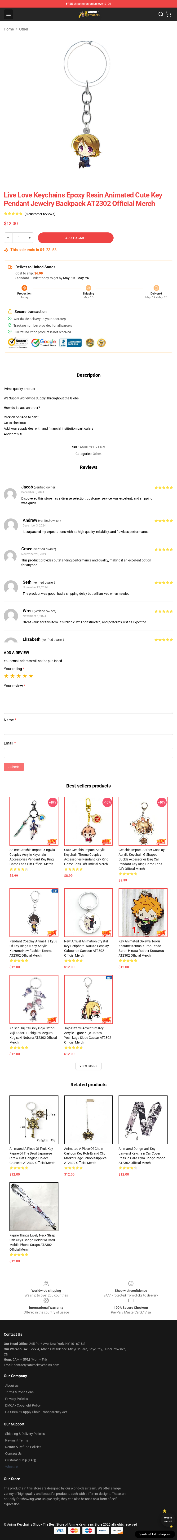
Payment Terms (16, 1440)
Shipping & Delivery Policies (25, 1434)
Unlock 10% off (168, 1519)
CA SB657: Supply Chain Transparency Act (36, 1412)
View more (89, 1066)
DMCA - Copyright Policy (23, 1405)
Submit (14, 767)
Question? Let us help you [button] (155, 1534)
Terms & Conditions (19, 1392)
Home (9, 29)
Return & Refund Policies (23, 1447)
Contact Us (13, 1453)
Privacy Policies (16, 1399)
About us (11, 1385)
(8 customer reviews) (40, 214)
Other (23, 29)
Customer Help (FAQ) (20, 1460)
